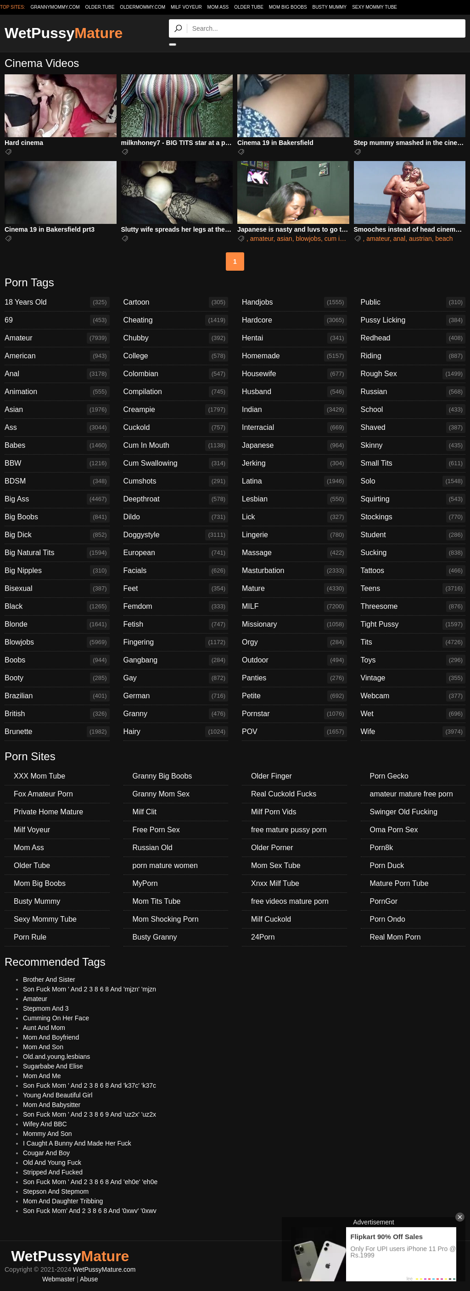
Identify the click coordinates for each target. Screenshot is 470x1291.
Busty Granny (155, 937)
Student (413, 534)
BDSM (57, 481)
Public (413, 302)
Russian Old (153, 847)
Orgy (294, 642)
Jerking (294, 463)
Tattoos (413, 570)
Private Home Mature (48, 812)
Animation (57, 391)
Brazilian (57, 695)
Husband (294, 391)
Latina (294, 481)
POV (294, 731)
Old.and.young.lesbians (56, 1056)
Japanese (294, 445)
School (413, 409)
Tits (413, 642)
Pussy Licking (413, 320)
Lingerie (294, 534)
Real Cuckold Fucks (283, 794)
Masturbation (294, 570)
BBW (57, 463)
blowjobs (308, 238)
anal (399, 238)
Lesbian (294, 499)
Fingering (176, 642)
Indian (294, 409)
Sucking (413, 552)
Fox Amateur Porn (43, 794)
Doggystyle (176, 534)
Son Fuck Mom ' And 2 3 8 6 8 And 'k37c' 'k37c (89, 1085)
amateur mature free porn (411, 794)
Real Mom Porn (395, 937)
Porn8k (381, 847)
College (176, 356)
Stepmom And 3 (46, 1008)
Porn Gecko (389, 776)
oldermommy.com (142, 7)
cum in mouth (344, 238)
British (57, 713)
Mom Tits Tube (157, 901)
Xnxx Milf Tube (275, 883)
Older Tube (248, 7)
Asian (57, 409)
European (176, 552)
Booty (57, 678)
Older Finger (271, 776)
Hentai (294, 338)
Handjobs (294, 302)
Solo (413, 481)
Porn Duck (387, 865)
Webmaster (58, 1279)
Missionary (294, 624)
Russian (413, 391)
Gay (176, 678)
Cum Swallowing (176, 463)
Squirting (413, 499)
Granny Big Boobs (162, 776)
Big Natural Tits (57, 552)
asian (284, 238)
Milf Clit (145, 812)
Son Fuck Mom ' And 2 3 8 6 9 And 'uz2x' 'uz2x (89, 1114)
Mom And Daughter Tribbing (63, 1201)
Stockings (413, 517)
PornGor (383, 901)
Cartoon (176, 302)
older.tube (99, 7)
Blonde (57, 624)
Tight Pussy (413, 624)
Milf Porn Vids (273, 812)
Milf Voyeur (186, 7)
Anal (57, 373)
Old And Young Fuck (52, 1162)
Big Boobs (57, 517)
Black (57, 606)
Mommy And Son (47, 1133)
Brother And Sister (49, 979)
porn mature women (165, 865)
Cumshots (176, 481)
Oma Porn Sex (394, 830)
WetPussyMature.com (104, 1269)
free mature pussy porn (289, 830)
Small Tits (413, 463)
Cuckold (176, 427)
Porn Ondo (387, 919)
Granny (176, 713)
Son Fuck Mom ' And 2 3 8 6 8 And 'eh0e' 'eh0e (90, 1181)
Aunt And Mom (44, 1027)
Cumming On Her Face (56, 1018)
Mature (294, 588)
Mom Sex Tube (276, 865)
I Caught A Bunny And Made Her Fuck (77, 1143)
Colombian (176, 373)
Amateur (57, 338)
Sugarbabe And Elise (53, 1066)
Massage (294, 552)
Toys (413, 660)
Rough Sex (413, 373)
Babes (57, 445)
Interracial (294, 427)
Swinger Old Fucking (404, 812)
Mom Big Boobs (288, 7)
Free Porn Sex (156, 830)
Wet (413, 713)
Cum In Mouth (176, 445)
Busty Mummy (329, 7)
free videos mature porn (290, 901)
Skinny (413, 445)
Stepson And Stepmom (56, 1191)
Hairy (176, 731)
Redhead (413, 338)
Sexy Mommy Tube (374, 7)
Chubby (176, 338)
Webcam (413, 695)
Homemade (294, 356)
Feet (176, 588)
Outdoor (294, 660)
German (176, 695)
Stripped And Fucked (53, 1172)
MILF (294, 606)
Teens (413, 588)
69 (57, 320)
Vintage (413, 678)
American (57, 356)
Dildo (176, 517)
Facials (176, 570)
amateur (262, 238)
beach (444, 238)
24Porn (263, 937)
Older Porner (272, 847)
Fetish (176, 624)
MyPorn (145, 883)
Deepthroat (176, 499)
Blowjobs (57, 642)
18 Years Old (57, 302)
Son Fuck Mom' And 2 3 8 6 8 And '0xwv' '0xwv (90, 1210)
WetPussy (64, 33)
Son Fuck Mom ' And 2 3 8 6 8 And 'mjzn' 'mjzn (89, 989)
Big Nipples (57, 570)
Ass (57, 427)
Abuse (89, 1279)
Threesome (413, 606)
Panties (294, 678)
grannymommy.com (55, 7)
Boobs (57, 660)
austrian (420, 238)
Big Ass (57, 499)
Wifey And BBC (45, 1124)
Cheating (176, 320)
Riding (413, 356)
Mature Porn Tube (399, 883)
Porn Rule (30, 937)
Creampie (176, 409)
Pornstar (294, 713)
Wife (413, 731)
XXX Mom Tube (39, 776)
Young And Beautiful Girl (57, 1095)
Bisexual (57, 588)
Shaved (413, 427)
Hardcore (294, 320)
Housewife (294, 373)
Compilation (176, 391)
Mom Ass (218, 7)
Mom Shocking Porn (166, 919)
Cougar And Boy (46, 1153)
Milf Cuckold (271, 919)
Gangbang (176, 660)
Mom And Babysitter (51, 1104)
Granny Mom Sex (161, 794)
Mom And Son (43, 1047)
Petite (294, 695)
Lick (294, 517)
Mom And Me (42, 1076)
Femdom (176, 606)
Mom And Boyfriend (51, 1037)
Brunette (57, 731)
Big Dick (57, 534)
